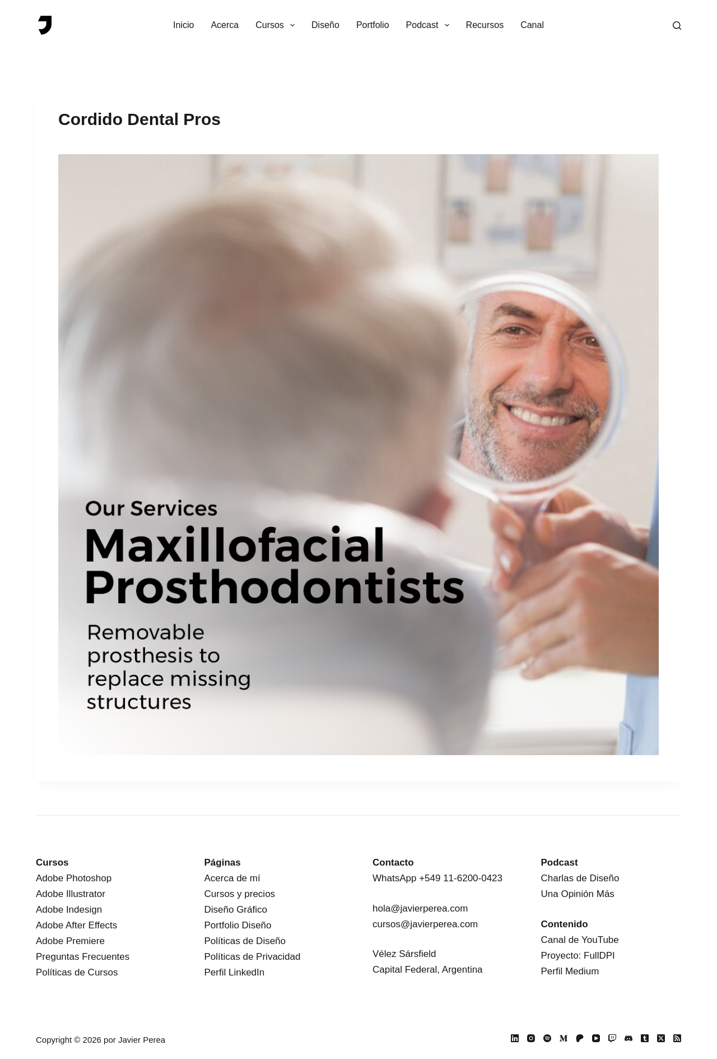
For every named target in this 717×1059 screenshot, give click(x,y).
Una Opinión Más (577, 894)
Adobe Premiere (70, 941)
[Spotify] (547, 1038)
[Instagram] (531, 1038)
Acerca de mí (232, 878)
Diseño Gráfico (235, 909)
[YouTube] (596, 1038)
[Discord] (628, 1038)
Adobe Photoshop (73, 878)
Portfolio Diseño (238, 925)
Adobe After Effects (76, 925)
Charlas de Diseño (580, 878)
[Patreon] (580, 1038)
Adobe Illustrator (70, 894)
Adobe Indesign (69, 909)
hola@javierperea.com (420, 908)
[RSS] (677, 1038)
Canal (532, 25)
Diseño (325, 25)
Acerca (225, 25)
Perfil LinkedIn (234, 972)
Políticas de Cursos (77, 972)
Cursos (277, 25)
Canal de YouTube (580, 940)
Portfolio (372, 25)
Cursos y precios (240, 894)
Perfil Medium (570, 971)
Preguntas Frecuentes (82, 956)
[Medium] (563, 1038)
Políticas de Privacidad (252, 956)
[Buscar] (677, 25)
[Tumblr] (645, 1038)
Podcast (430, 25)
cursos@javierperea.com (425, 924)
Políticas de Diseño (245, 941)
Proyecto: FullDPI (578, 955)
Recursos (485, 25)
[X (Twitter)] (661, 1038)
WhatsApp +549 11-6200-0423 (437, 878)
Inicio (183, 25)
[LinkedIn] (515, 1038)
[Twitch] (612, 1038)
